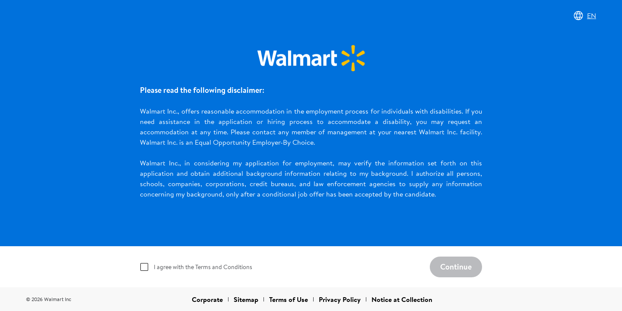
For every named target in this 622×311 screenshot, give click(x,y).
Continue (456, 266)
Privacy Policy (340, 299)
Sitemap (246, 299)
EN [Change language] (584, 15)
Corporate (207, 299)
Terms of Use (288, 299)
